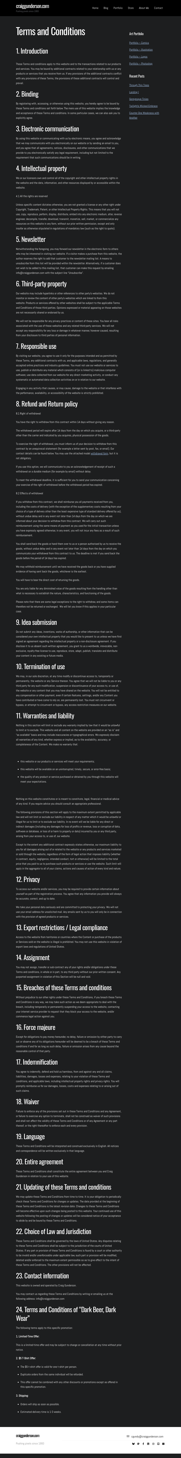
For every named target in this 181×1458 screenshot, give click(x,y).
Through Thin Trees (139, 89)
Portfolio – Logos (138, 61)
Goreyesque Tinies (138, 103)
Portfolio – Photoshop (140, 68)
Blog (106, 10)
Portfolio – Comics (139, 47)
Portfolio (118, 10)
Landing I (134, 96)
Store (131, 10)
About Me (144, 10)
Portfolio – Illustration (141, 54)
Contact (158, 10)
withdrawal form (99, 458)
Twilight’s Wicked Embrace (143, 110)
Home (95, 10)
